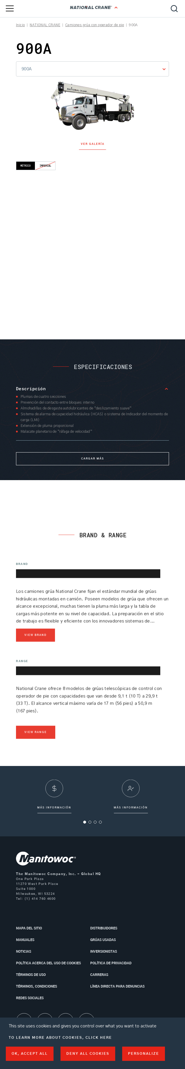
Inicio (20, 25)
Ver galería (92, 144)
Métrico (25, 165)
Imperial (45, 165)
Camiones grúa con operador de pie (94, 25)
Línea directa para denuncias (117, 986)
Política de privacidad (110, 963)
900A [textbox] (27, 69)
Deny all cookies (87, 1053)
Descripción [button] (31, 388)
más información (54, 809)
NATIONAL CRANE (45, 25)
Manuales (25, 940)
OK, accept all (30, 1053)
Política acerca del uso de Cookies (48, 963)
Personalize (143, 1053)
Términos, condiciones (36, 986)
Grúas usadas (103, 940)
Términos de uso (31, 975)
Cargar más (92, 458)
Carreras (99, 975)
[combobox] (92, 68)
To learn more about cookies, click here (60, 1037)
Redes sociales (30, 998)
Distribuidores (103, 928)
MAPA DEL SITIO (29, 928)
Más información (131, 809)
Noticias (23, 951)
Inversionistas (103, 951)
